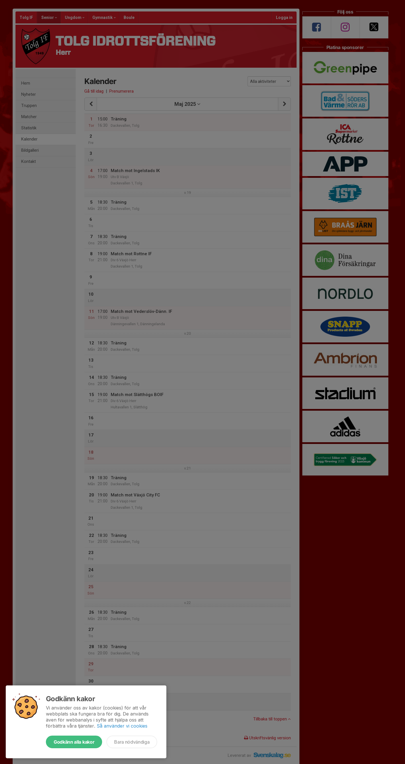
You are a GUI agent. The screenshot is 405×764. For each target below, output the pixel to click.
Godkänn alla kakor (74, 742)
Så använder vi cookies (122, 726)
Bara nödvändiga (131, 742)
